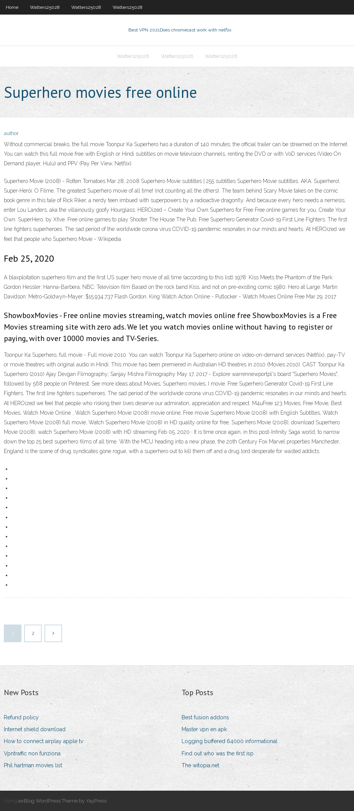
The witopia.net (200, 765)
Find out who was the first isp (218, 753)
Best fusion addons (205, 717)
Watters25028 (45, 7)
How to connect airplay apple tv (43, 741)
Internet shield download (35, 729)
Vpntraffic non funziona (32, 753)
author (11, 133)
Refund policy (21, 717)
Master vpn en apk (204, 729)
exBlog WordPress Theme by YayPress (62, 801)
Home (12, 7)
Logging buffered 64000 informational (229, 741)
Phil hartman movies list (33, 765)
